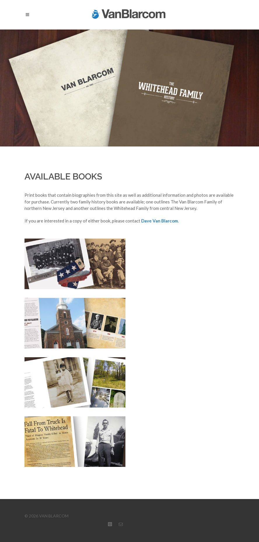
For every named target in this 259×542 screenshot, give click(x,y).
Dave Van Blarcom (159, 220)
